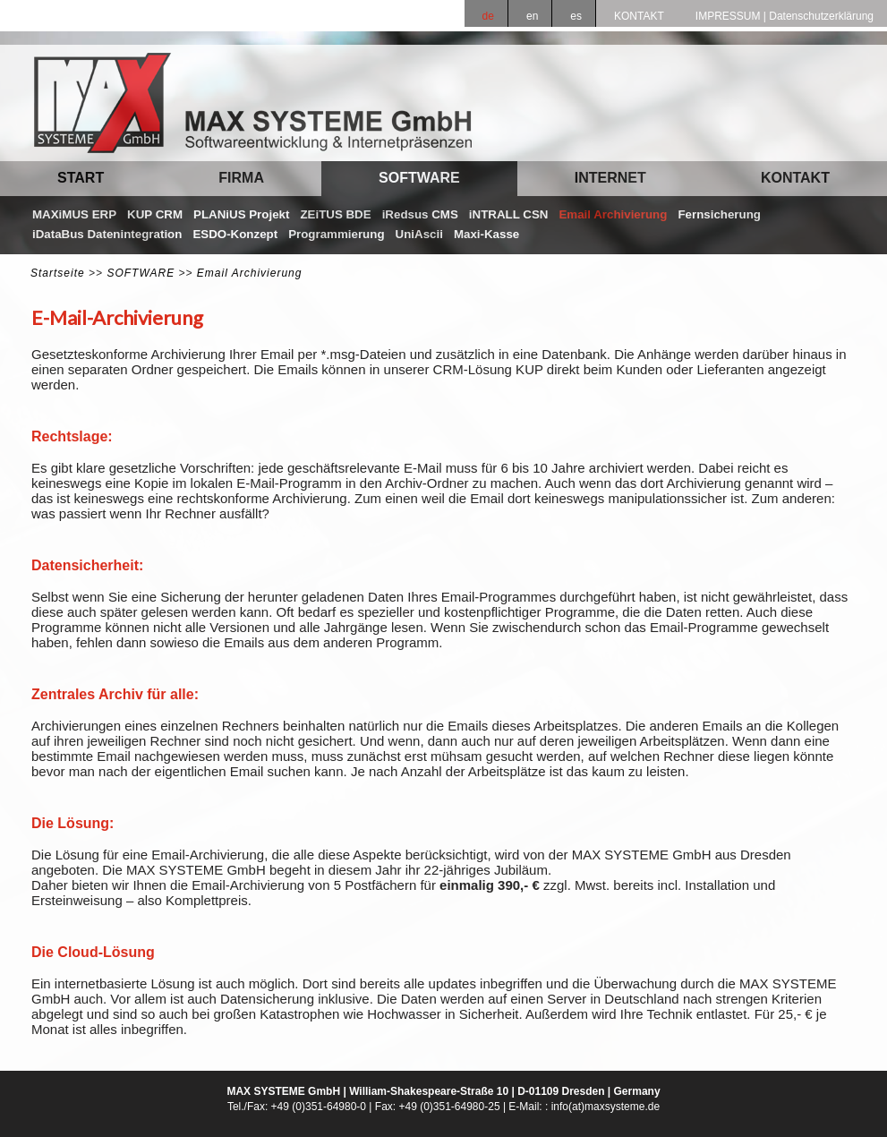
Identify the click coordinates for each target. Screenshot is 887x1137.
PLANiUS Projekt (241, 214)
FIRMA (241, 177)
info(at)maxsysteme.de (605, 1106)
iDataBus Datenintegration (107, 234)
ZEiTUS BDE (335, 214)
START (80, 177)
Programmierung (336, 234)
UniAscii (419, 234)
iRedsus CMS (420, 214)
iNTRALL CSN (509, 214)
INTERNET (610, 177)
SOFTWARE (419, 177)
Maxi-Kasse (486, 234)
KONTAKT (795, 177)
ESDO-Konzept (234, 234)
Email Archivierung (613, 214)
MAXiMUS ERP (74, 214)
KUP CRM (155, 214)
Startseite (57, 273)
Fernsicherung (719, 214)
